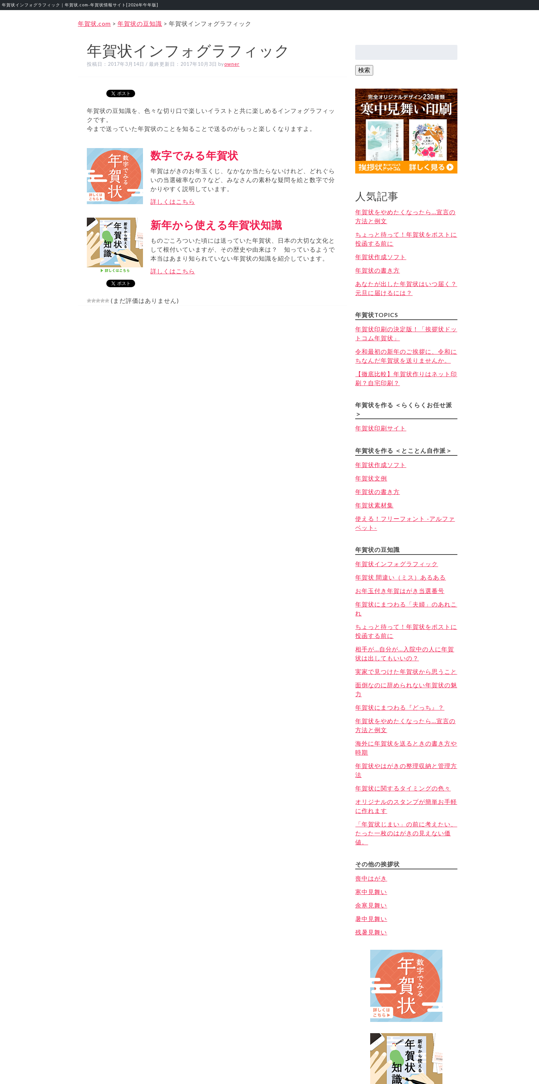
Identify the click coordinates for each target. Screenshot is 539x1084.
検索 (364, 69)
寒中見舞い (371, 891)
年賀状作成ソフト (380, 256)
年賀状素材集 (374, 505)
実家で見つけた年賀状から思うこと (406, 671)
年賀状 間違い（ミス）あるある (400, 577)
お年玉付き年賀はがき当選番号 (399, 590)
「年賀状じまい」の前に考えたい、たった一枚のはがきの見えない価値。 (406, 832)
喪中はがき (371, 878)
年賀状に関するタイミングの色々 (403, 788)
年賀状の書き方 (377, 270)
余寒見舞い (371, 905)
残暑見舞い (371, 932)
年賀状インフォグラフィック (396, 563)
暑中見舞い (371, 918)
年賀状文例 (371, 478)
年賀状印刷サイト (380, 428)
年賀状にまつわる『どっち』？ (399, 707)
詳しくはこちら (172, 201)
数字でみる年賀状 (194, 155)
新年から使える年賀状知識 (216, 224)
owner (232, 64)
